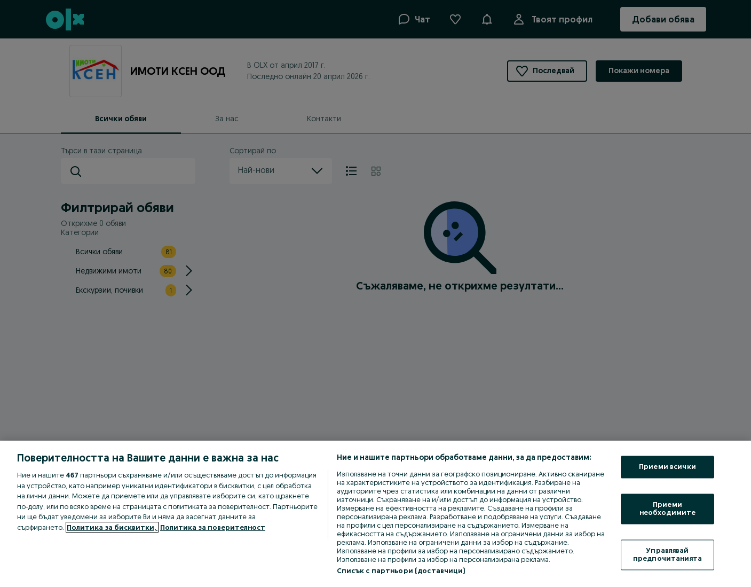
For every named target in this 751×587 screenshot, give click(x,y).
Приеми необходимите (667, 508)
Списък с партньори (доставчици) (401, 570)
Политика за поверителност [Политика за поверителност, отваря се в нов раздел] (212, 527)
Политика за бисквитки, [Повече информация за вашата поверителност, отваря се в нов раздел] (112, 527)
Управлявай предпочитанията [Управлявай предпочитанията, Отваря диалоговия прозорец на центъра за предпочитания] (667, 554)
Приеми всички (667, 467)
